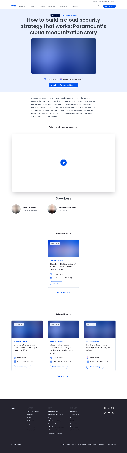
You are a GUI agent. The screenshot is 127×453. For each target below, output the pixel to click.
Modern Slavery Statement (96, 444)
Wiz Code (30, 415)
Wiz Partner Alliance (76, 430)
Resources (52, 6)
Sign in (95, 1)
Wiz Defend (30, 421)
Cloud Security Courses (55, 415)
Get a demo (109, 6)
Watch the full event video (63, 85)
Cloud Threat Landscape (56, 427)
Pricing (42, 6)
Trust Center (74, 427)
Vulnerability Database (55, 433)
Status (63, 444)
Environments (31, 427)
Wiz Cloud (30, 418)
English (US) (110, 408)
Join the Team (74, 415)
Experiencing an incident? (107, 1)
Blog (49, 418)
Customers (64, 6)
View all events (63, 293)
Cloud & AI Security (33, 411)
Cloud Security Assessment (56, 430)
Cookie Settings (111, 444)
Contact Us (73, 424)
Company (75, 6)
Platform (22, 6)
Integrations (30, 424)
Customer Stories (53, 411)
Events (72, 421)
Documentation (31, 430)
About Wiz (73, 411)
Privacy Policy (71, 444)
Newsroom (73, 418)
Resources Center (53, 424)
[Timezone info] (82, 79)
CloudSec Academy (54, 421)
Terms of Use (82, 444)
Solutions (33, 6)
